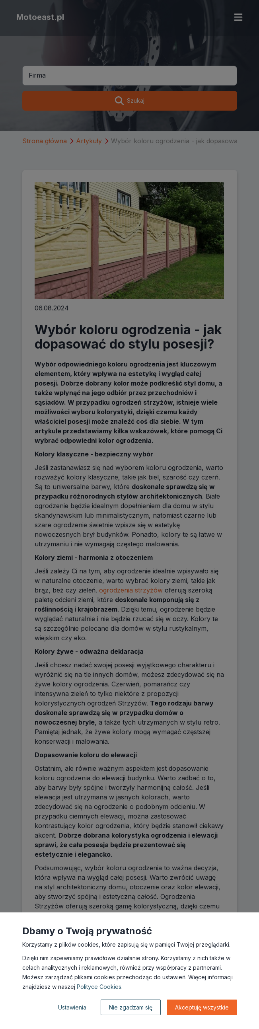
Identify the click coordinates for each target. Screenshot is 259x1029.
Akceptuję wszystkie (202, 1007)
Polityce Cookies (99, 986)
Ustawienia (72, 1007)
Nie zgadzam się (130, 1007)
